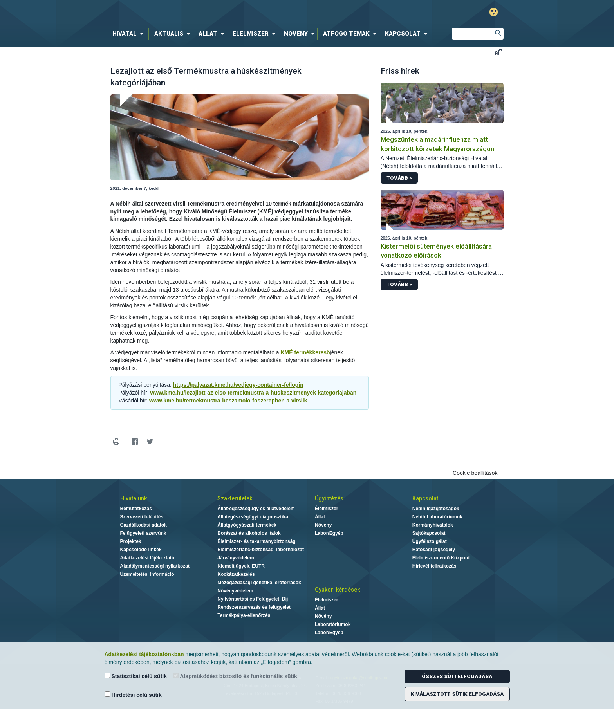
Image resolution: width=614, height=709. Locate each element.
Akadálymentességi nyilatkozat (155, 566)
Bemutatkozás (136, 508)
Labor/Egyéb (329, 533)
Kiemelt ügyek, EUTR (241, 566)
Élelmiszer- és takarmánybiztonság (256, 541)
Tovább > (399, 178)
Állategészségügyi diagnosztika (252, 517)
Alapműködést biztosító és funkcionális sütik (235, 676)
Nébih (223, 12)
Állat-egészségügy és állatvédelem (255, 508)
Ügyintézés (329, 498)
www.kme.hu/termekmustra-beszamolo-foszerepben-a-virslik (228, 400)
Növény (323, 525)
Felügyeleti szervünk (143, 533)
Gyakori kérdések (337, 589)
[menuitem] (129, 34)
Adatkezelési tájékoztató (147, 558)
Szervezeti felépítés (142, 517)
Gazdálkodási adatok (143, 525)
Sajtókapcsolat (429, 533)
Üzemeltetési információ (147, 574)
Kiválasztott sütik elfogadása (457, 694)
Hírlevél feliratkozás (434, 566)
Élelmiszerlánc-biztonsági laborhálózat (260, 549)
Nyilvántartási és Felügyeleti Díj (252, 599)
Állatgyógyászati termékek (246, 525)
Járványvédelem (235, 558)
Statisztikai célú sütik (136, 676)
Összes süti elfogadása (457, 676)
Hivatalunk (133, 498)
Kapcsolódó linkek (141, 549)
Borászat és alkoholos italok (248, 533)
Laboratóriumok (332, 624)
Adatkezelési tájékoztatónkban (144, 654)
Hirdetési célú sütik (133, 694)
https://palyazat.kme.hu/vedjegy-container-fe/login (238, 385)
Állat (320, 517)
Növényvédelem (235, 591)
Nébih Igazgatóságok (435, 508)
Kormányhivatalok (432, 525)
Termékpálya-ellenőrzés (243, 615)
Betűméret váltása (499, 52)
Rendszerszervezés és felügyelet (254, 607)
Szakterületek (234, 498)
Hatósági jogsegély (433, 549)
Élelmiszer (326, 508)
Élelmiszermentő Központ (441, 558)
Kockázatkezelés (236, 574)
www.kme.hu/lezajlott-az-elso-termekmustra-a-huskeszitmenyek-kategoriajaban (253, 393)
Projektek (130, 541)
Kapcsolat (425, 498)
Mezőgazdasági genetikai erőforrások (259, 582)
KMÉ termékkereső (305, 352)
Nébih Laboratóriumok (437, 517)
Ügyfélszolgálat (429, 541)
